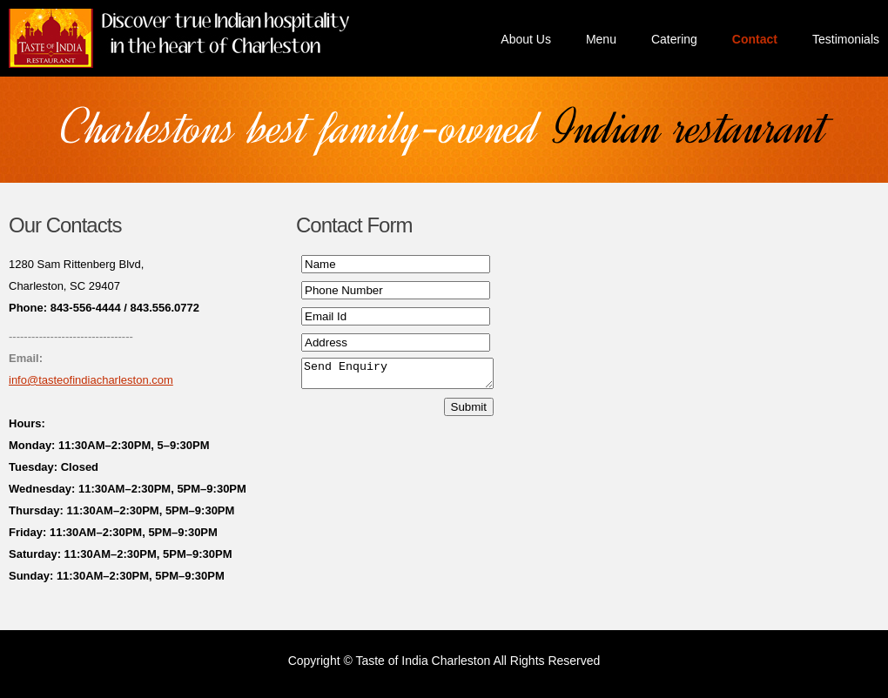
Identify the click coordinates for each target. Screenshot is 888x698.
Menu (601, 39)
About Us (526, 39)
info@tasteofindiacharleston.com (91, 379)
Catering (674, 39)
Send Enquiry (408, 376)
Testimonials (845, 39)
